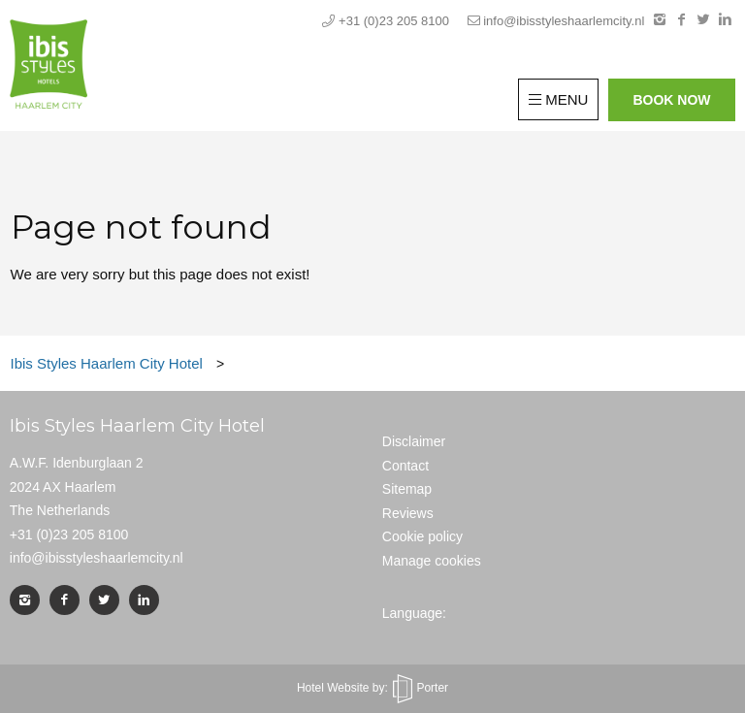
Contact (405, 465)
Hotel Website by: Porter (372, 688)
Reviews (408, 513)
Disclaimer (413, 441)
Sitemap (407, 489)
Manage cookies (431, 560)
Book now (671, 100)
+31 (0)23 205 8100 (387, 21)
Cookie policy (422, 536)
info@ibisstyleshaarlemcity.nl (556, 21)
